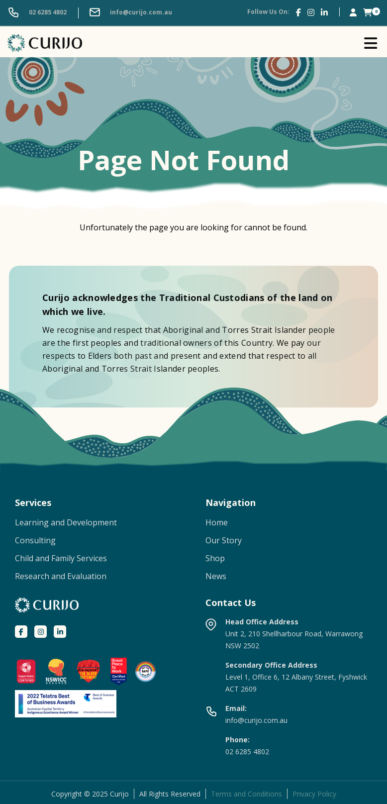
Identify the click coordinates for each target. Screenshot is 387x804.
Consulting (35, 540)
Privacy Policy (314, 794)
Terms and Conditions (246, 794)
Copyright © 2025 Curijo (90, 794)
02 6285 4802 (37, 12)
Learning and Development (66, 522)
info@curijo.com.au (130, 12)
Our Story (223, 540)
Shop (215, 558)
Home (216, 522)
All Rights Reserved (169, 794)
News (215, 576)
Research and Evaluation (60, 576)
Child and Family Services (61, 558)
